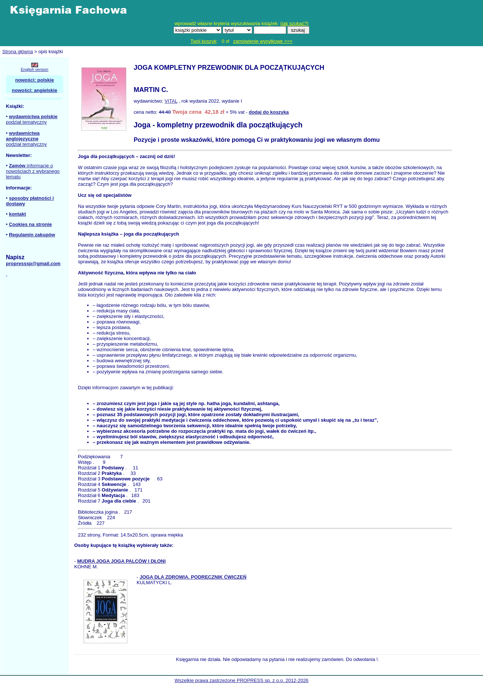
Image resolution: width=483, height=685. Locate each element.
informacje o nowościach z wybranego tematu (32, 171)
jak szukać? (294, 23)
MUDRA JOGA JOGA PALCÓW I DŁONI (121, 561)
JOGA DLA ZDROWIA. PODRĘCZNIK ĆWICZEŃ (193, 577)
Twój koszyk (203, 41)
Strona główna (17, 51)
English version (34, 69)
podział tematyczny (26, 122)
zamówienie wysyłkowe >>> (262, 41)
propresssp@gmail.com (33, 263)
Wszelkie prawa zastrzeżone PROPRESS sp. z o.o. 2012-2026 (242, 680)
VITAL (171, 101)
